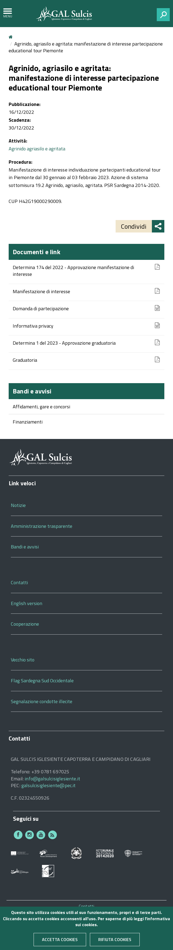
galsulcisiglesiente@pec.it (48, 785)
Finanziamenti (28, 421)
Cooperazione (25, 624)
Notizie (18, 505)
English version (26, 603)
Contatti (19, 582)
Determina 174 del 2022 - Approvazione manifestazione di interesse (73, 271)
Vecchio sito (22, 659)
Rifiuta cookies (114, 943)
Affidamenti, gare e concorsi (41, 406)
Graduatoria (25, 360)
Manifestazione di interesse (41, 291)
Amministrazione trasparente (41, 526)
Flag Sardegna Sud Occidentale (42, 680)
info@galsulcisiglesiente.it (52, 778)
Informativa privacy (33, 325)
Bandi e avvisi (32, 391)
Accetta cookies (60, 943)
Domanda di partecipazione (41, 308)
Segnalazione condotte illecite (41, 701)
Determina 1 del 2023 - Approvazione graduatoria (64, 343)
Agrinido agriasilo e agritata (37, 148)
